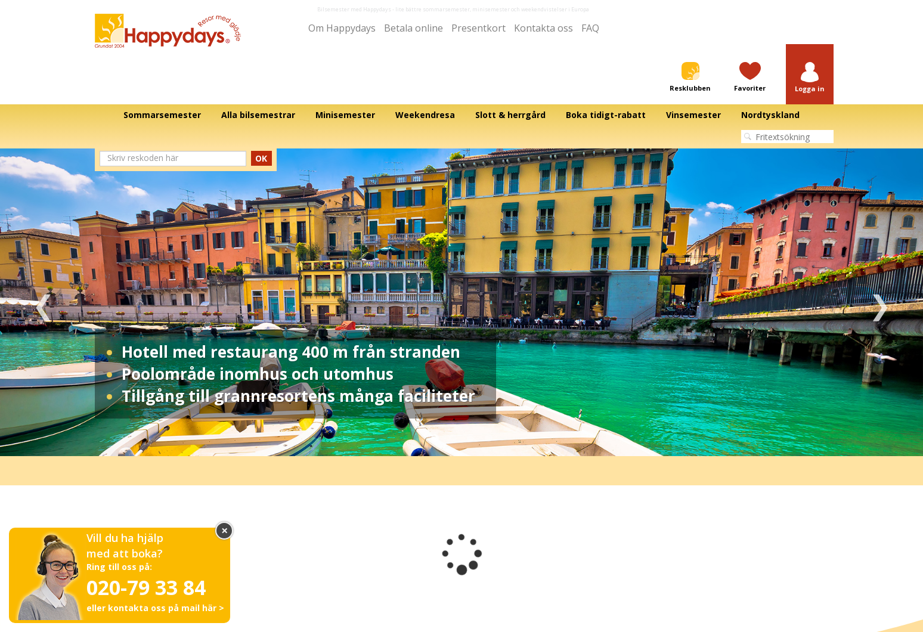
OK (261, 158)
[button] (810, 78)
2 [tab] (453, 438)
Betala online (413, 28)
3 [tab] (470, 438)
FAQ (590, 28)
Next (879, 302)
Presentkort (478, 28)
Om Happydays (342, 28)
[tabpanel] (461, 302)
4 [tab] (488, 438)
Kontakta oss (543, 28)
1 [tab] (435, 438)
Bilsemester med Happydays (354, 9)
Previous (43, 302)
